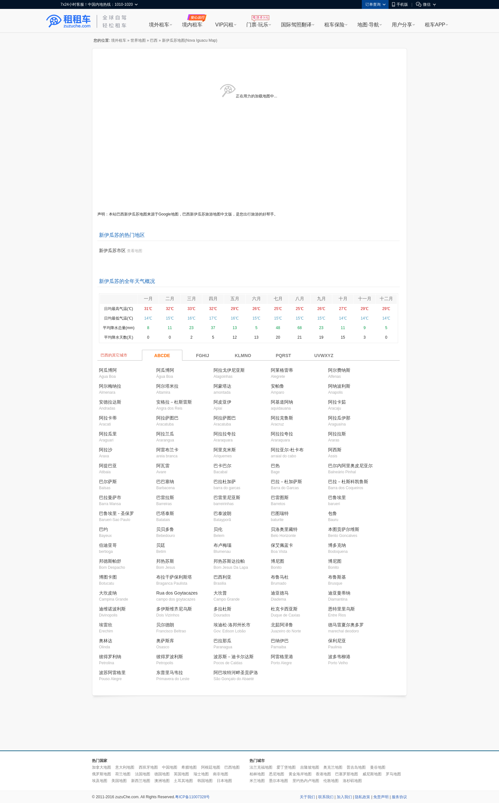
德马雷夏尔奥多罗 (346, 624)
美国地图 (119, 780)
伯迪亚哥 (108, 545)
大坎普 (220, 592)
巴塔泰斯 (165, 513)
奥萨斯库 (165, 640)
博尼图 (277, 561)
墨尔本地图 (278, 780)
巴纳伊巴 (280, 640)
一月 (148, 298)
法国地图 (142, 774)
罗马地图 (393, 774)
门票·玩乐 (257, 24)
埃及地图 (99, 780)
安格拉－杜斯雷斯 (174, 402)
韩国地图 (205, 780)
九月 (321, 298)
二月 (169, 298)
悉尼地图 (276, 774)
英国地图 (181, 774)
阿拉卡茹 (337, 402)
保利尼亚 (337, 640)
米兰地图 (257, 780)
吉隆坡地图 (309, 767)
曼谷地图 (377, 767)
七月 (278, 298)
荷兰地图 (122, 774)
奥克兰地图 (332, 767)
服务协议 (399, 797)
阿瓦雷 (163, 465)
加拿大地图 (101, 767)
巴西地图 (232, 767)
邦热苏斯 (165, 561)
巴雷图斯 (280, 497)
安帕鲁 (277, 386)
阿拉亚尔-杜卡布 (287, 449)
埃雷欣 (105, 624)
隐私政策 (362, 797)
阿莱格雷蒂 (282, 370)
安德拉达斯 (110, 402)
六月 (256, 298)
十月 (343, 298)
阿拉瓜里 (108, 433)
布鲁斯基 (337, 577)
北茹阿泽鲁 (282, 624)
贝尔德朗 (165, 624)
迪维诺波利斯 (112, 608)
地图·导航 (368, 24)
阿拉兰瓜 (165, 433)
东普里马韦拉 (169, 672)
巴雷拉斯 (165, 497)
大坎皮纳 (108, 592)
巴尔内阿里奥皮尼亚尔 (350, 465)
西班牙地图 (148, 767)
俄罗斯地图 (101, 774)
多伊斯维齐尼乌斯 (174, 608)
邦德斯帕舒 (110, 561)
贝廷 (160, 545)
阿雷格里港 (282, 656)
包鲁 (332, 513)
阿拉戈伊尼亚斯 (229, 370)
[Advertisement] (249, 723)
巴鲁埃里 (337, 497)
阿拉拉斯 (337, 433)
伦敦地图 (331, 780)
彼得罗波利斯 (169, 656)
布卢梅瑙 (222, 545)
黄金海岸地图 (300, 774)
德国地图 (162, 774)
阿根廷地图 (210, 767)
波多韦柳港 (339, 656)
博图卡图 (108, 577)
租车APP (435, 24)
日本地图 (224, 780)
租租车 (68, 21)
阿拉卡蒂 (108, 417)
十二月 (386, 298)
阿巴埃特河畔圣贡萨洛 (236, 672)
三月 (191, 298)
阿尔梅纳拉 (110, 386)
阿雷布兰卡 (167, 449)
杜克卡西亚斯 (284, 608)
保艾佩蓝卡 (282, 545)
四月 (213, 298)
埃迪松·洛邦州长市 (232, 624)
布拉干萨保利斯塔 (174, 577)
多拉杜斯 (222, 608)
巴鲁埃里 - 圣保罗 (116, 513)
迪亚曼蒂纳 (339, 592)
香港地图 (323, 774)
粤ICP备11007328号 (192, 797)
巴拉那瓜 (222, 640)
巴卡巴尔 (222, 465)
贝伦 (218, 529)
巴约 (103, 529)
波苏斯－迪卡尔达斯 (234, 656)
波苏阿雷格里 (112, 672)
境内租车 (192, 24)
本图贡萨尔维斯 (343, 529)
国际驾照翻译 (296, 24)
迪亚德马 (280, 592)
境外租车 (159, 24)
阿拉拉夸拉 (225, 433)
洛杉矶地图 (352, 780)
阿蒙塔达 (222, 386)
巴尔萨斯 (108, 481)
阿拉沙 (105, 449)
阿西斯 (334, 449)
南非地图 (220, 774)
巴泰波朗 (222, 513)
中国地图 (169, 767)
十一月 (364, 298)
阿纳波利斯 (339, 386)
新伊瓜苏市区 (112, 250)
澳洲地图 (162, 780)
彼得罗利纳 (110, 656)
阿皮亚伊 (222, 402)
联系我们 (326, 797)
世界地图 (138, 40)
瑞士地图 (201, 774)
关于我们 (307, 797)
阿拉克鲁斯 (282, 417)
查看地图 (134, 251)
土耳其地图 (183, 780)
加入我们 (344, 797)
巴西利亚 (222, 577)
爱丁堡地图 (286, 767)
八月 (299, 298)
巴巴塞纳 (165, 481)
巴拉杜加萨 (225, 481)
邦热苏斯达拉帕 (229, 561)
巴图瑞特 (280, 513)
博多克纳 (337, 545)
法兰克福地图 (261, 767)
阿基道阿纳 (282, 402)
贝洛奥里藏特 (284, 529)
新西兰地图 (140, 780)
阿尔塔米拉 (167, 386)
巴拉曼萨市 (110, 497)
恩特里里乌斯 (341, 608)
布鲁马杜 (280, 577)
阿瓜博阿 (108, 370)
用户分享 (402, 24)
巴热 (275, 465)
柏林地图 (257, 774)
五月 (234, 298)
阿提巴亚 (108, 465)
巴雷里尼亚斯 (227, 497)
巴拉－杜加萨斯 (286, 481)
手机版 (400, 4)
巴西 (154, 40)
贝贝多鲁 (165, 529)
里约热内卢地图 (305, 780)
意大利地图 (124, 767)
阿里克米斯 (225, 449)
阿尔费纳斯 (339, 370)
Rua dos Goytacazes (177, 592)
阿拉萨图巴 (167, 417)
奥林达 (105, 640)
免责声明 (381, 797)
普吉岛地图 (356, 767)
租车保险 (334, 24)
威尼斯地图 (372, 774)
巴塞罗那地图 (346, 774)
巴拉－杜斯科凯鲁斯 (348, 481)
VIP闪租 (224, 24)
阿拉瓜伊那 (339, 417)
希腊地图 (189, 767)
